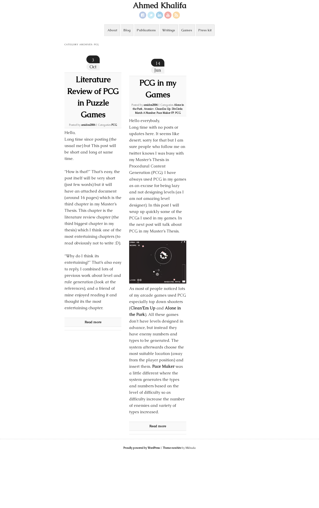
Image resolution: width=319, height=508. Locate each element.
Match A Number (145, 113)
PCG (114, 125)
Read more (93, 322)
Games (186, 30)
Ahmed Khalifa (159, 6)
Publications (146, 30)
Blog (126, 30)
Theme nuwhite (172, 448)
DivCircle (177, 109)
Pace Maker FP (165, 113)
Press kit (205, 30)
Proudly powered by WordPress (141, 448)
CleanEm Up (163, 109)
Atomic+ (149, 109)
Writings (168, 30)
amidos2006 (88, 125)
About (112, 30)
